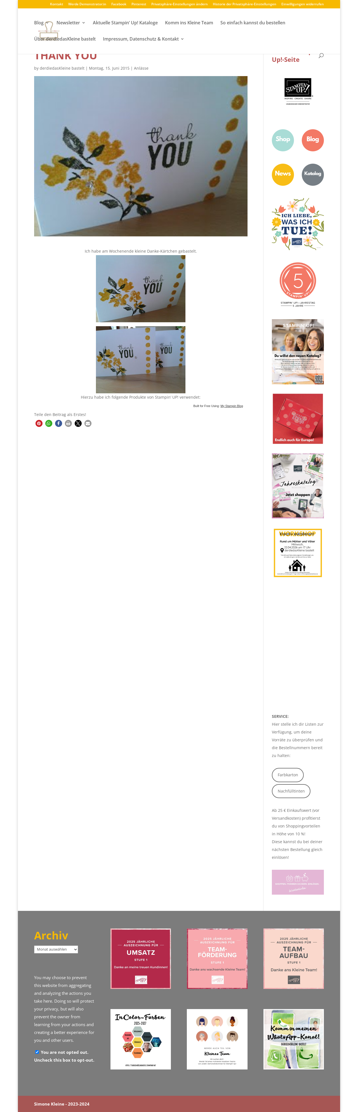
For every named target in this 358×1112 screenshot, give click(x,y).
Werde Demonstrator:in (87, 4)
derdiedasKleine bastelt (62, 68)
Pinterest (138, 4)
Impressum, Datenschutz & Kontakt (141, 39)
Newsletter (68, 23)
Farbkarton (288, 774)
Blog (39, 23)
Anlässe (141, 68)
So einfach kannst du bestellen (252, 23)
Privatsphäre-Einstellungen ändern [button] (179, 4)
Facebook (118, 4)
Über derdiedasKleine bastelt (65, 39)
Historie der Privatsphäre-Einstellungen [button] (244, 4)
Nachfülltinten (291, 791)
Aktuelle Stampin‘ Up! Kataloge (125, 23)
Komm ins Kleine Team (189, 23)
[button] (39, 423)
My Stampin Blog (231, 406)
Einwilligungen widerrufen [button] (302, 4)
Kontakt (56, 4)
